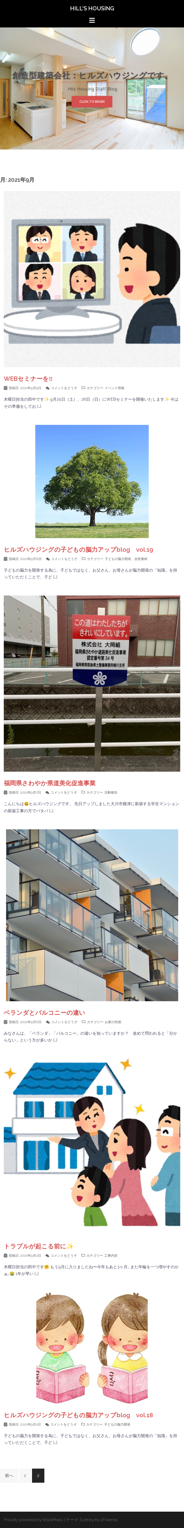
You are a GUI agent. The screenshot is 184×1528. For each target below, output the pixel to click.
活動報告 (110, 792)
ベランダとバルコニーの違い (44, 1012)
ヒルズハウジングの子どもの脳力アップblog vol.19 (78, 549)
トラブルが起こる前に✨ (39, 1246)
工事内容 (110, 1255)
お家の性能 (113, 1022)
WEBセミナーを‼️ (28, 378)
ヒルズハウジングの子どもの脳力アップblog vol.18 (78, 1415)
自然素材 (140, 559)
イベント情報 (114, 388)
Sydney (87, 1519)
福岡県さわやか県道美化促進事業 (50, 783)
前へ (9, 1475)
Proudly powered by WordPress (33, 1519)
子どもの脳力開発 (118, 559)
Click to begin (92, 101)
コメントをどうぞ (64, 388)
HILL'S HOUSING (92, 8)
